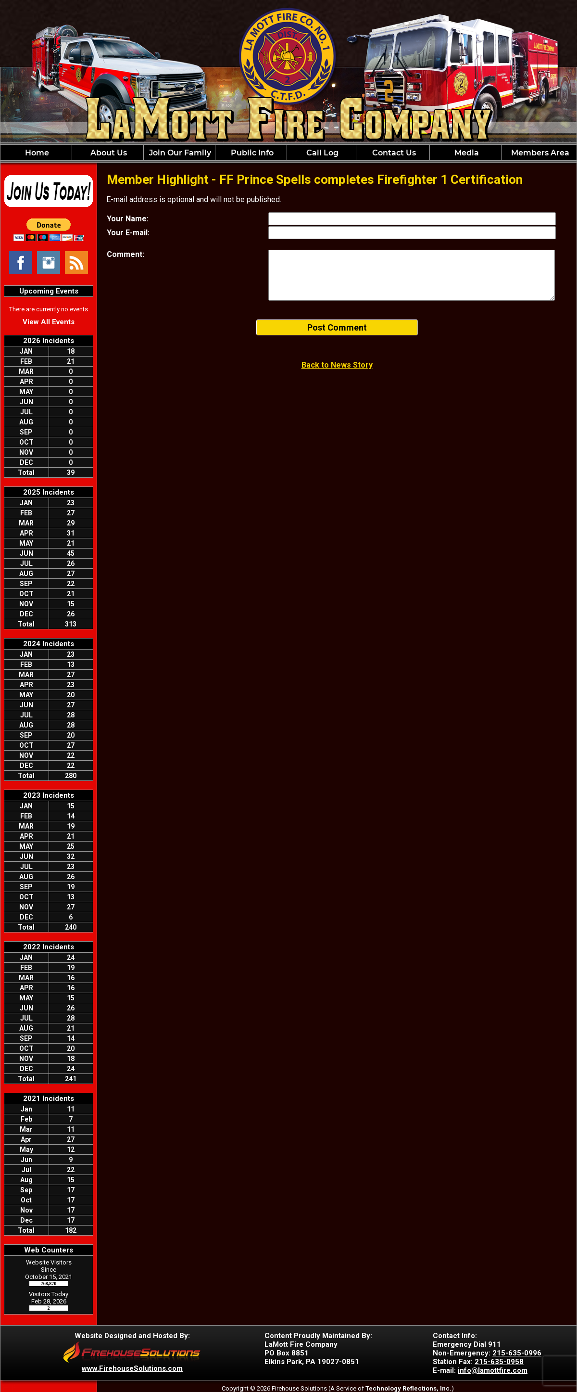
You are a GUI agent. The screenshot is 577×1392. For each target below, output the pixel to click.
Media (465, 152)
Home (36, 152)
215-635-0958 (499, 1361)
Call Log (321, 152)
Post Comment (337, 327)
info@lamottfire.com (492, 1370)
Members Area (539, 152)
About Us (107, 152)
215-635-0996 (516, 1353)
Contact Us (393, 152)
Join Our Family (179, 152)
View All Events (49, 322)
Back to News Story (337, 365)
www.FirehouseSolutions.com (132, 1368)
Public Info (251, 152)
